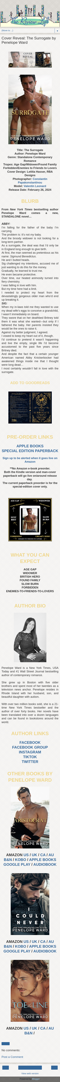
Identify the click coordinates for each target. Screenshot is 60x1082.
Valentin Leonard (35, 186)
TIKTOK (30, 757)
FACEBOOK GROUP (30, 747)
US (26, 855)
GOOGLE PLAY (17, 864)
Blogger (36, 1079)
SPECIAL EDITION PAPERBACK (30, 451)
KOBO (20, 860)
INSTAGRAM (30, 752)
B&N (8, 860)
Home (29, 1068)
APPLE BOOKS (30, 446)
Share (5, 1044)
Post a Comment (12, 1057)
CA (43, 855)
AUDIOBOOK (44, 864)
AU (51, 855)
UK (34, 855)
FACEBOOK (29, 742)
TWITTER (30, 762)
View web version (30, 1073)
